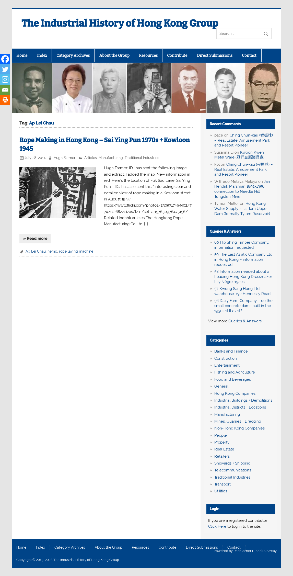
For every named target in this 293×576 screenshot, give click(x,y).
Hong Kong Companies (234, 393)
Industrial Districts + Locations (240, 407)
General (221, 386)
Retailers (222, 456)
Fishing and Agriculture (234, 372)
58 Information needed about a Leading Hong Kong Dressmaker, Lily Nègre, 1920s (243, 276)
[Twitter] (5, 69)
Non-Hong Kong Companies (239, 428)
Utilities (220, 491)
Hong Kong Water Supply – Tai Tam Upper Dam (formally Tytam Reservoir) (242, 208)
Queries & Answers (225, 231)
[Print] (5, 100)
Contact (249, 55)
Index (42, 55)
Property (221, 442)
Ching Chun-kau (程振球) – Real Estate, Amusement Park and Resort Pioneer (243, 140)
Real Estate (224, 449)
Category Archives (73, 55)
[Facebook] (5, 59)
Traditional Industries (142, 158)
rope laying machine (76, 251)
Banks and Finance (231, 351)
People (220, 435)
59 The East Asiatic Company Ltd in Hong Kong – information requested (243, 259)
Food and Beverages (232, 379)
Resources (148, 55)
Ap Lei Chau (36, 251)
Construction (225, 358)
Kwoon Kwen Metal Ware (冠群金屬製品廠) (239, 155)
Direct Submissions (214, 55)
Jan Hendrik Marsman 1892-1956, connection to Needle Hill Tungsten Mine (242, 189)
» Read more (35, 238)
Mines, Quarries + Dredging (237, 421)
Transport (222, 484)
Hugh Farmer (64, 158)
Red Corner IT (244, 551)
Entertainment (227, 365)
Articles (90, 158)
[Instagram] (5, 79)
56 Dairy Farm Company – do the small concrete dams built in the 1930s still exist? (243, 305)
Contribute (177, 55)
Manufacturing (111, 158)
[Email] (5, 90)
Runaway (269, 551)
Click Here (217, 526)
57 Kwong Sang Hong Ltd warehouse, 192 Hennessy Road (242, 291)
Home (21, 55)
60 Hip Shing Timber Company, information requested (241, 245)
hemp (52, 251)
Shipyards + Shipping (232, 463)
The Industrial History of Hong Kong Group (119, 23)
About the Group (114, 55)
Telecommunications (232, 470)
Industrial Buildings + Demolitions (243, 400)
